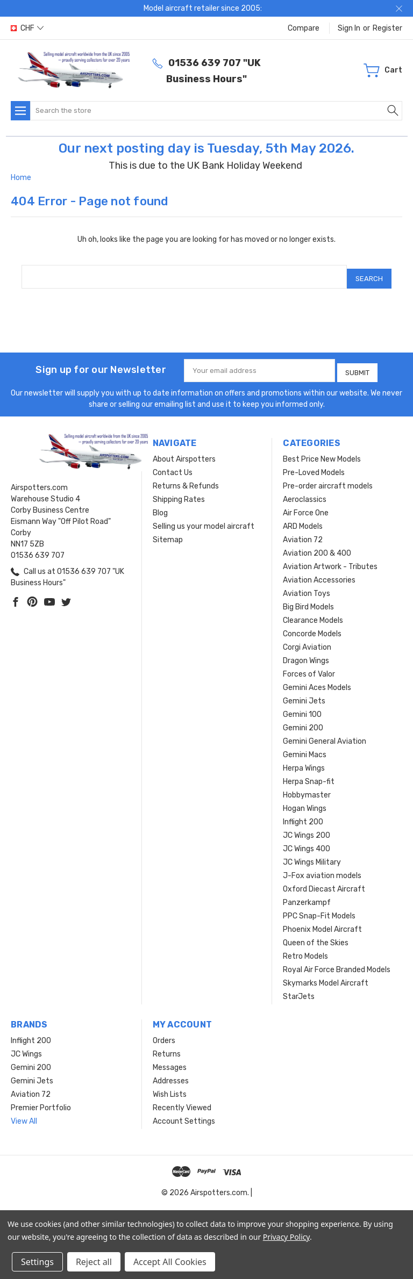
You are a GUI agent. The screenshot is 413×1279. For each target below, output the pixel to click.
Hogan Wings (304, 801)
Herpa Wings (304, 761)
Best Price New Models (322, 452)
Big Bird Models (308, 600)
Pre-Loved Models (314, 465)
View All (24, 1114)
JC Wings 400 (306, 841)
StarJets (299, 989)
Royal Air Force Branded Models (336, 962)
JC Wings (26, 1047)
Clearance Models (313, 613)
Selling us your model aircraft (203, 519)
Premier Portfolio (41, 1100)
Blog (160, 506)
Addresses (171, 1074)
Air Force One (306, 506)
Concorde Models (312, 626)
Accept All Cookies (169, 1262)
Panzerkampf (307, 895)
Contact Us (173, 465)
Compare (303, 28)
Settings (37, 1262)
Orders (164, 1033)
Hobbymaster (307, 788)
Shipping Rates (179, 492)
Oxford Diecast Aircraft (324, 882)
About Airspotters (184, 452)
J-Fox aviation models (322, 868)
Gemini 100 (302, 707)
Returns (167, 1047)
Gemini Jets (304, 694)
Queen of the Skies (315, 935)
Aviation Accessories (319, 573)
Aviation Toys (306, 586)
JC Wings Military (312, 855)
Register (387, 28)
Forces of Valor (309, 667)
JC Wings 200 (306, 828)
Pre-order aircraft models (328, 479)
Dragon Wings (306, 653)
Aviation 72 (303, 532)
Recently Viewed (182, 1100)
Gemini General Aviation (324, 734)
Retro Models (305, 949)
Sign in (349, 28)
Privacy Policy (286, 1237)
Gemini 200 (303, 720)
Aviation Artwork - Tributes (330, 559)
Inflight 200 (303, 815)
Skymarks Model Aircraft (325, 976)
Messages (170, 1060)
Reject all (94, 1262)
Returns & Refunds (186, 479)
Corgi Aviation (307, 640)
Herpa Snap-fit (308, 774)
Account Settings (184, 1114)
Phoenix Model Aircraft (322, 922)
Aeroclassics (304, 492)
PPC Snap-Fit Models (319, 909)
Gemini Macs (304, 747)
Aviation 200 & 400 (317, 546)
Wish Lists (170, 1087)
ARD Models (303, 519)
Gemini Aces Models (317, 680)
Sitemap (168, 532)
